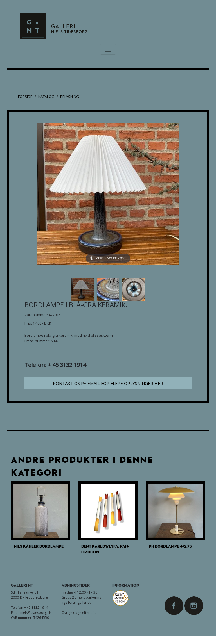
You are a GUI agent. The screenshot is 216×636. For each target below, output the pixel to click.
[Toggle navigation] (108, 49)
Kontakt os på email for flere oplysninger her (108, 383)
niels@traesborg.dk (35, 612)
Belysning (69, 96)
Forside (25, 96)
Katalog (46, 96)
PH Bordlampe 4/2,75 (170, 546)
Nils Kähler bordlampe (39, 546)
